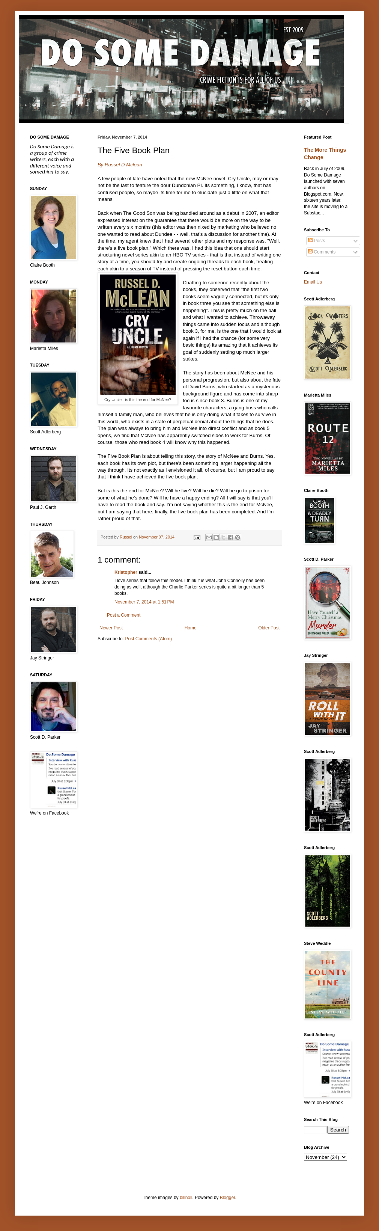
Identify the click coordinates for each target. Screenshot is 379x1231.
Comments (321, 252)
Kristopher (125, 572)
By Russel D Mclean (120, 164)
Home (191, 628)
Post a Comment (123, 615)
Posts (316, 240)
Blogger (227, 1197)
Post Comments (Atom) (148, 638)
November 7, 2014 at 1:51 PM (144, 602)
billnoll (186, 1197)
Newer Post (111, 628)
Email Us (313, 282)
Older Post (269, 628)
